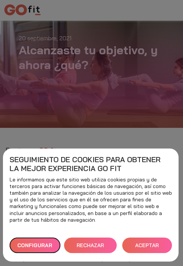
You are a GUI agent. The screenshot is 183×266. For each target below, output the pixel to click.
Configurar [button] (34, 245)
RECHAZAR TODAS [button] (90, 247)
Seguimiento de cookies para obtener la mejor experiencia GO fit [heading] (85, 164)
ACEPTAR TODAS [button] (147, 247)
